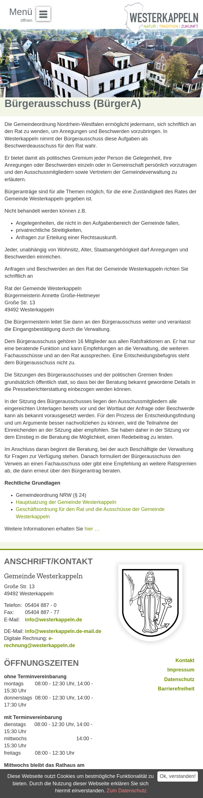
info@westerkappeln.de (53, 619)
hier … (92, 529)
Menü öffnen (44, 11)
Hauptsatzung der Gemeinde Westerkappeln (66, 502)
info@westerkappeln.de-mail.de (63, 631)
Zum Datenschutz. (127, 790)
